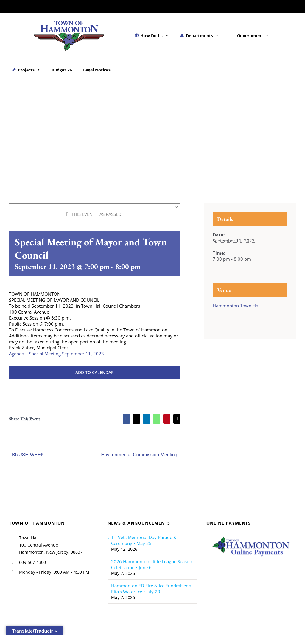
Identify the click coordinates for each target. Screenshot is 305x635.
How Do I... (154, 35)
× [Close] (176, 207)
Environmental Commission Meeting (139, 454)
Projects (29, 70)
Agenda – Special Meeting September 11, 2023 (56, 354)
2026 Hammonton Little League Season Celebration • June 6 (151, 564)
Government (253, 35)
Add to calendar (94, 372)
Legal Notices (97, 70)
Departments (202, 35)
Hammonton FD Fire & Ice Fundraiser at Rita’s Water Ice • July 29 (152, 588)
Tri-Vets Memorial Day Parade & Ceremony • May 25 (144, 540)
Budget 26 (62, 70)
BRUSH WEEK (28, 454)
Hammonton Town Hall (237, 306)
